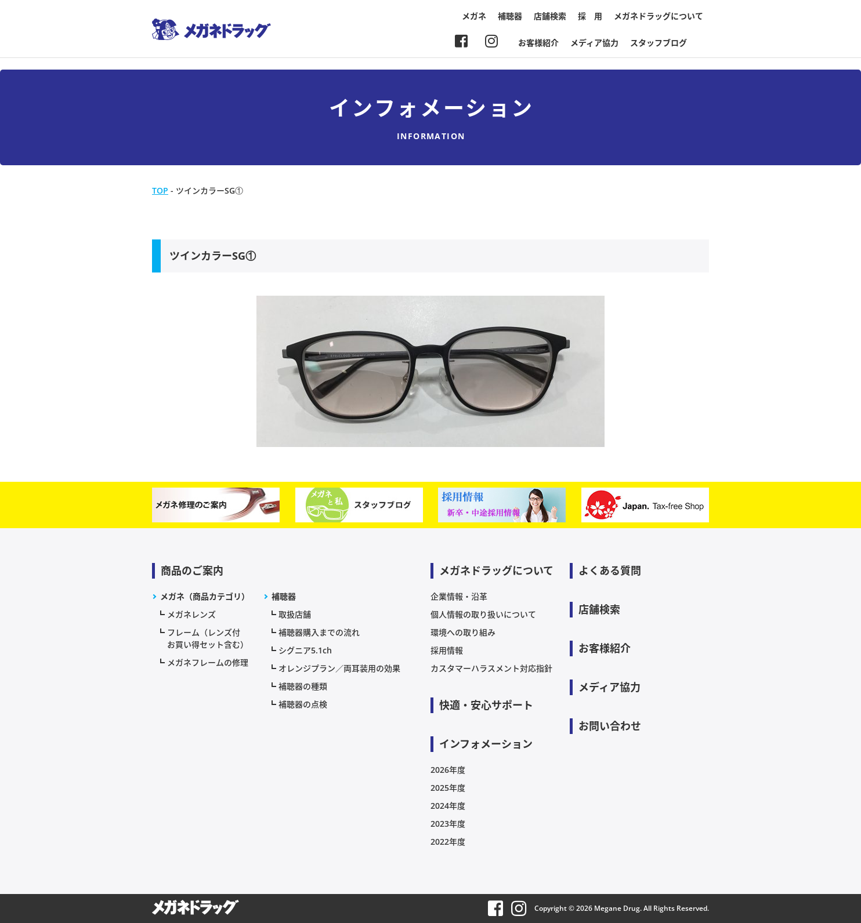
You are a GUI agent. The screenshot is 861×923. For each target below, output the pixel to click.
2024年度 (447, 805)
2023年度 (447, 823)
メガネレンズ (191, 614)
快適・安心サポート (486, 705)
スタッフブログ (658, 42)
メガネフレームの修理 (207, 662)
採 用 (590, 15)
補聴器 (510, 15)
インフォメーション (486, 744)
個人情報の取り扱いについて (483, 614)
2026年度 (447, 769)
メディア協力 (594, 42)
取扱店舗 (294, 614)
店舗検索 (550, 15)
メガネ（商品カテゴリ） (204, 596)
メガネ (474, 15)
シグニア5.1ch (305, 650)
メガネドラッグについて (658, 15)
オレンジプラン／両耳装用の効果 (339, 668)
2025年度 (447, 787)
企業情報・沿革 (458, 596)
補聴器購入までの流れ (319, 632)
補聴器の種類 (302, 686)
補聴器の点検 (302, 704)
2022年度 (447, 841)
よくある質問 (609, 570)
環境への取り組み (462, 632)
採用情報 (446, 650)
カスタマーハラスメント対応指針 (491, 668)
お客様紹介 (538, 42)
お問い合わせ (609, 726)
